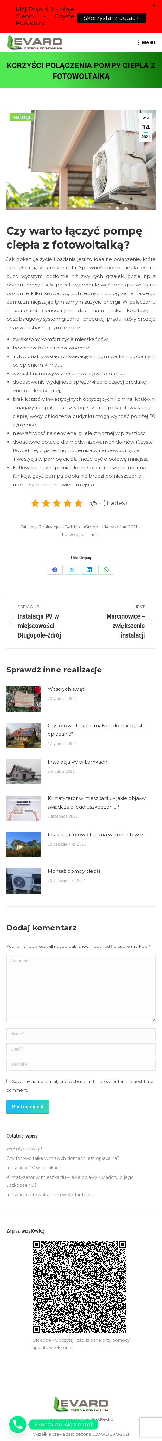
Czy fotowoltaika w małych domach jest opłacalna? (95, 729)
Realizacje (21, 117)
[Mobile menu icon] (146, 42)
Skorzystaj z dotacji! (112, 18)
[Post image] (23, 699)
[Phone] (17, 1424)
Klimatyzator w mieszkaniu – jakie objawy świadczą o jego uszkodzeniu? (97, 802)
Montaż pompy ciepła (74, 871)
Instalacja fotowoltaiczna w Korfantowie (95, 835)
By (82, 526)
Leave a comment (81, 534)
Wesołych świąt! (66, 689)
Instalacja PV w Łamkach (77, 762)
